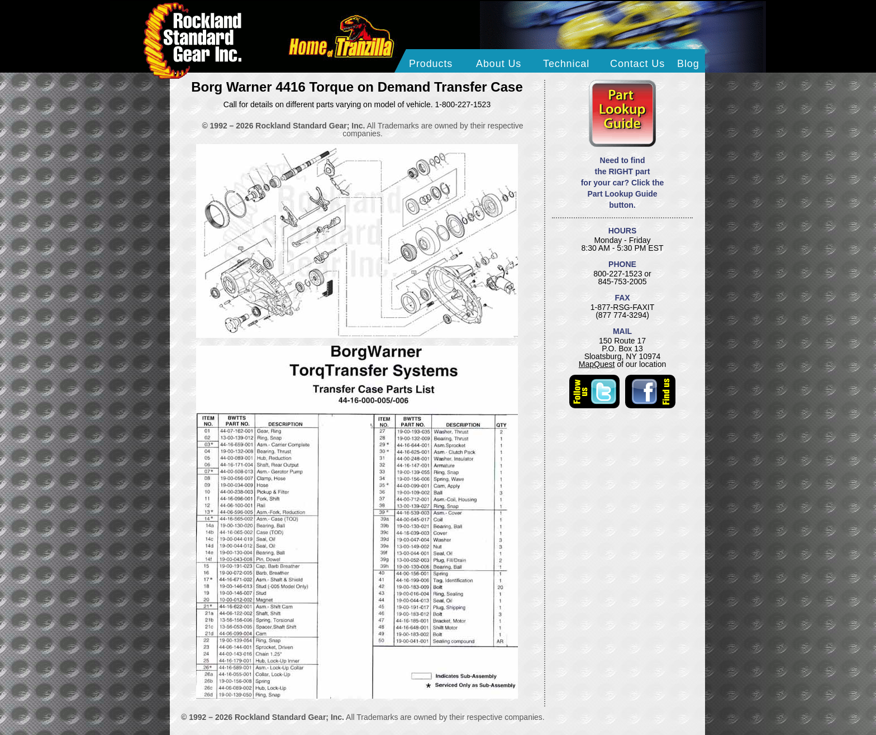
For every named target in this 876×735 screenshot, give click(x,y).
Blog (688, 63)
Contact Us (637, 63)
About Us (498, 63)
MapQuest (597, 364)
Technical (566, 63)
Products (431, 63)
